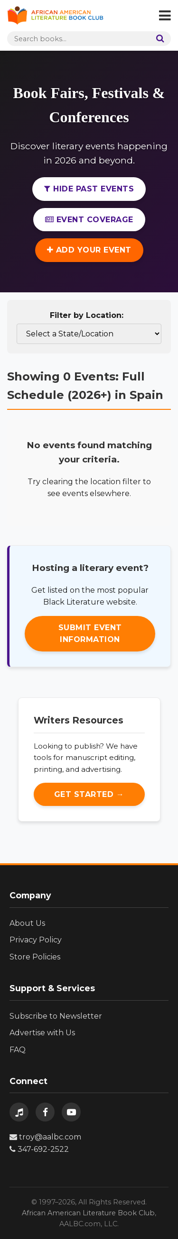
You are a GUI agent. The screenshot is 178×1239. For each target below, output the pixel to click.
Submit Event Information (90, 633)
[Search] (158, 39)
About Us (27, 923)
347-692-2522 (39, 1149)
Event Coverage (89, 219)
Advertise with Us (42, 1032)
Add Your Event (89, 249)
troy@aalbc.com (45, 1136)
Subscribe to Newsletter (55, 1016)
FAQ (17, 1049)
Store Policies (34, 956)
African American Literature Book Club (88, 1213)
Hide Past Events (89, 188)
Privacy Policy (35, 939)
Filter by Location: (86, 315)
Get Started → (89, 794)
